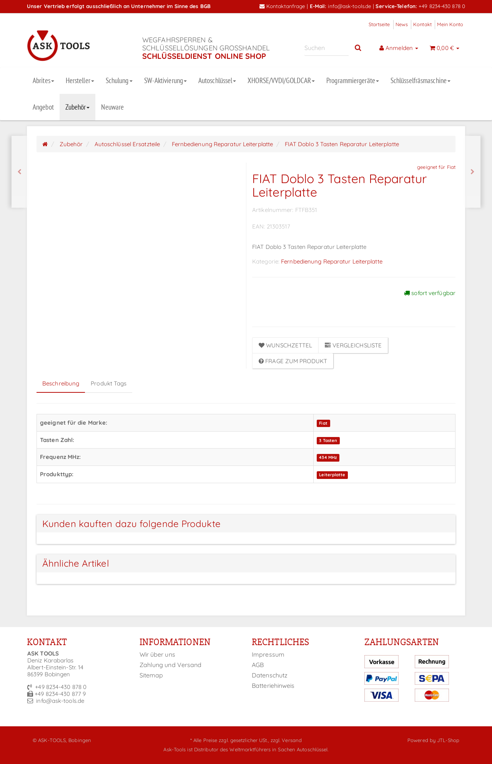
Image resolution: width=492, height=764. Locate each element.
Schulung (119, 80)
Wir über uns (157, 654)
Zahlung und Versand (171, 665)
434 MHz (328, 457)
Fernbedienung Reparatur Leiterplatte (331, 261)
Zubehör (77, 107)
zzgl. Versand (286, 740)
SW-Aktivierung (165, 80)
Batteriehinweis (273, 685)
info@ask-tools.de (349, 6)
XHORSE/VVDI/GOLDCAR (281, 80)
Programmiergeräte (352, 80)
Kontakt (422, 24)
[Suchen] (326, 48)
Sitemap (151, 675)
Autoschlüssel (217, 80)
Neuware (112, 107)
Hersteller (80, 80)
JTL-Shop (448, 740)
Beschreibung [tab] (60, 383)
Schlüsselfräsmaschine (420, 80)
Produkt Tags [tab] (108, 383)
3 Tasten (328, 440)
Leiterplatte (332, 474)
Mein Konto (450, 24)
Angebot (43, 107)
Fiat (323, 423)
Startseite (379, 24)
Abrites (43, 80)
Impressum (268, 654)
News (402, 24)
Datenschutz (270, 675)
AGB (258, 665)
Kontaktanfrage (282, 6)
